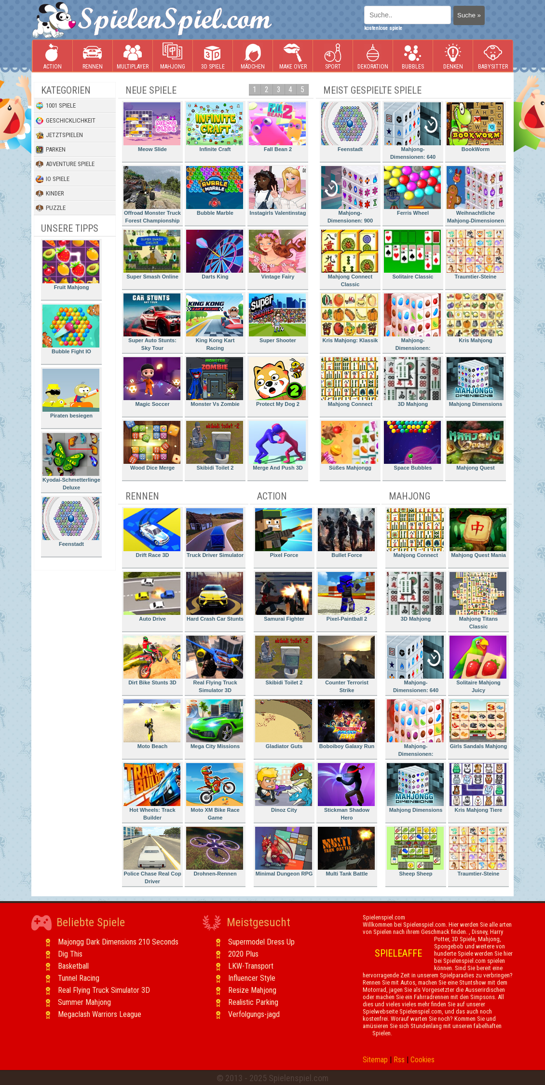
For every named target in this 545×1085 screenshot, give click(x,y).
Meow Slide (151, 127)
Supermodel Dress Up (261, 941)
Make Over (293, 56)
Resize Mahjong (252, 990)
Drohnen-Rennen (214, 851)
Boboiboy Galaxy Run (346, 724)
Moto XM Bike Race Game (214, 792)
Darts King (214, 254)
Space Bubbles (412, 446)
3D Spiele (213, 56)
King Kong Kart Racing (214, 322)
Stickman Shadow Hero (346, 792)
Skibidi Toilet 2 (214, 446)
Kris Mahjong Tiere (478, 788)
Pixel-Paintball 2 (346, 597)
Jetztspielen (59, 135)
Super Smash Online (151, 254)
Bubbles (413, 56)
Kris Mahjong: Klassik (349, 318)
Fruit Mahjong (70, 265)
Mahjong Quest (475, 446)
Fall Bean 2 (277, 127)
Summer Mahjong (84, 1002)
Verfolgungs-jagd (254, 1014)
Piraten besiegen (70, 393)
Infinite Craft (214, 127)
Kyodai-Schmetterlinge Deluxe (71, 461)
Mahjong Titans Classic (478, 600)
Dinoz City (283, 788)
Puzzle (51, 208)
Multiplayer (133, 56)
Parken (51, 149)
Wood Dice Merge (151, 446)
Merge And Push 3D (277, 446)
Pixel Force (283, 533)
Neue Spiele (151, 90)
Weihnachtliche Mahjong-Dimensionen (475, 194)
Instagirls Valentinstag (277, 191)
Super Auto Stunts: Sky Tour (151, 322)
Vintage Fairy (277, 254)
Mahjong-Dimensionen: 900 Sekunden (349, 196)
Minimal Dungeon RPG (284, 851)
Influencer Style (251, 978)
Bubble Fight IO (70, 329)
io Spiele (52, 179)
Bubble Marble (214, 191)
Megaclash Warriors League (99, 1014)
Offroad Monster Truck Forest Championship (152, 194)
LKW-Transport (250, 966)
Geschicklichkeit (65, 121)
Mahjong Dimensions (475, 382)
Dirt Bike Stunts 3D (151, 660)
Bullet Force (346, 533)
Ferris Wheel (412, 191)
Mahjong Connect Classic (349, 258)
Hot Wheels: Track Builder (151, 792)
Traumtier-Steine (475, 254)
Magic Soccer (151, 382)
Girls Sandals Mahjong (478, 724)
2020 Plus (243, 954)
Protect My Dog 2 (277, 382)
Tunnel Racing (78, 978)
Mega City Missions (214, 724)
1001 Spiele (56, 106)
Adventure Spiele (65, 164)
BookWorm (475, 127)
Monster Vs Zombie (214, 382)
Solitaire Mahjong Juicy (478, 664)
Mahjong (172, 56)
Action (52, 56)
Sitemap (375, 1059)
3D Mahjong (412, 382)
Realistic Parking (253, 1002)
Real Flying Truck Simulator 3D (214, 664)
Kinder (50, 193)
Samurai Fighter (283, 597)
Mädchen (253, 56)
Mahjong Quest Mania (478, 533)
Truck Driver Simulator (215, 533)
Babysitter (493, 56)
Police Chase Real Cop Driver (152, 855)
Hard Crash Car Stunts (215, 597)
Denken (453, 56)
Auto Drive (151, 597)
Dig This (70, 954)
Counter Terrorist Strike (346, 664)
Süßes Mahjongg (349, 446)
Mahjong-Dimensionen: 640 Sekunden (412, 132)
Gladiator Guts (283, 724)
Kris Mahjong (475, 318)
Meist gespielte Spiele (372, 90)
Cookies (422, 1059)
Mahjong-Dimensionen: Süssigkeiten (412, 323)
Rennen (92, 56)
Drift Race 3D (151, 533)
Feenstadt (70, 522)
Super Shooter (277, 318)
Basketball (73, 966)
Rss (399, 1059)
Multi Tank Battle (346, 851)
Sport (333, 56)
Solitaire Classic (412, 254)
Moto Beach (151, 724)
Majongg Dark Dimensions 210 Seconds (118, 941)
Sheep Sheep (415, 851)
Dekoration (372, 56)
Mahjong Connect (349, 382)
